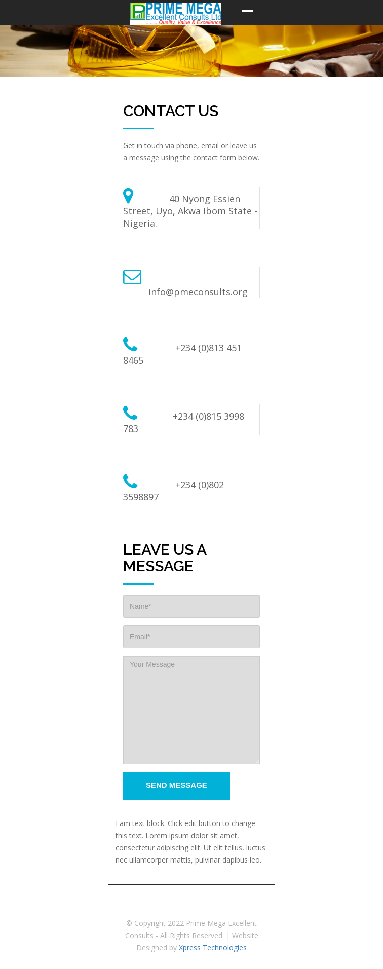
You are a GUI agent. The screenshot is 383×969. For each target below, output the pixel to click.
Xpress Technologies (213, 947)
